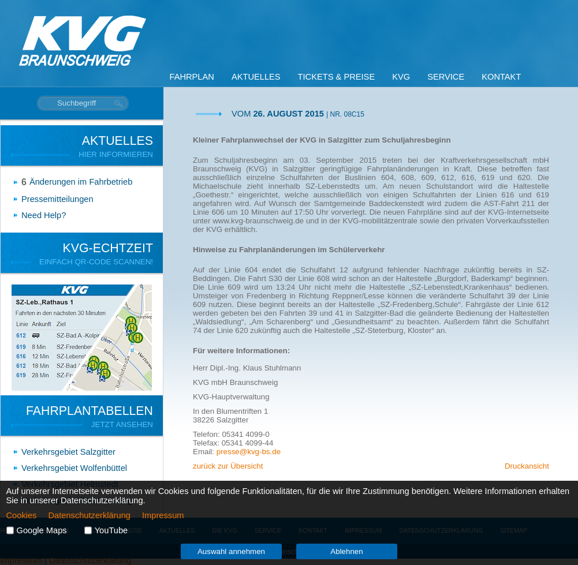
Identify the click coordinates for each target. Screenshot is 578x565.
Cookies (21, 515)
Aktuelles (256, 76)
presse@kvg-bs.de (249, 451)
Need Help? (43, 215)
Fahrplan (192, 76)
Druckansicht (527, 466)
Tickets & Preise (336, 76)
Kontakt (501, 76)
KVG (401, 76)
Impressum (163, 515)
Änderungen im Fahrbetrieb (80, 181)
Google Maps (42, 530)
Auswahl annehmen (231, 551)
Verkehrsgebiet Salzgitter (68, 452)
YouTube (111, 530)
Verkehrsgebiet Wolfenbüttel (74, 468)
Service (445, 76)
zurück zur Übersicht (228, 466)
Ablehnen (346, 551)
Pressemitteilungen (57, 199)
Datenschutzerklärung (89, 515)
